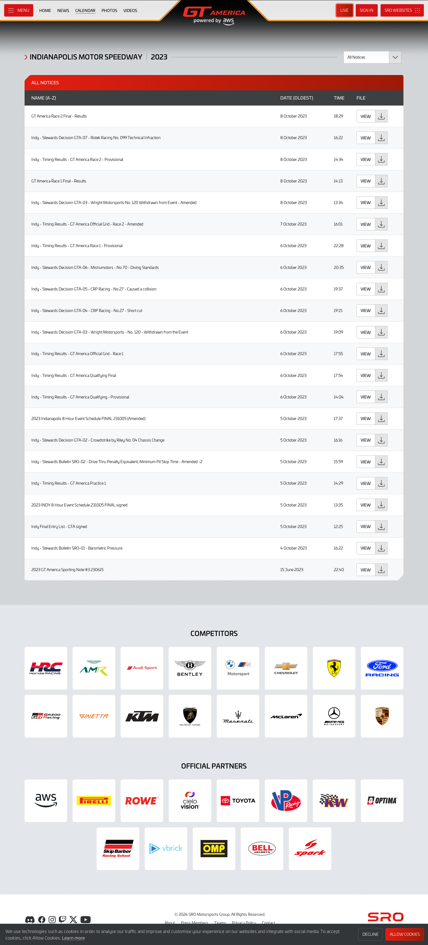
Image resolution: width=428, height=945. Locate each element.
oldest (303, 97)
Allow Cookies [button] (405, 934)
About (170, 922)
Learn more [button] (73, 938)
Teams (220, 922)
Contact (268, 922)
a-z (51, 97)
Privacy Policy (244, 922)
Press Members (194, 922)
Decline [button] (370, 934)
